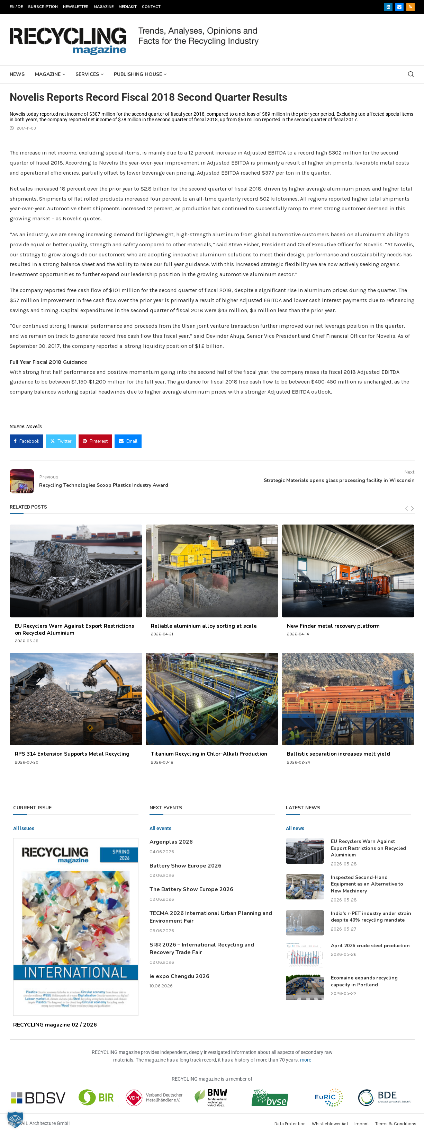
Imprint (361, 1123)
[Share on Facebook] (26, 441)
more (305, 1060)
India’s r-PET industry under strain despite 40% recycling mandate (371, 917)
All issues (23, 828)
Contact (151, 6)
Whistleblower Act (330, 1123)
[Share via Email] (128, 441)
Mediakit (128, 6)
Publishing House (138, 74)
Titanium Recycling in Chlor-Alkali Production (209, 753)
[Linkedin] (388, 7)
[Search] (411, 74)
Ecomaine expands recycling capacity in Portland (364, 981)
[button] (15, 1120)
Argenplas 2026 (171, 842)
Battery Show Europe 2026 (186, 866)
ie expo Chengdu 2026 (179, 976)
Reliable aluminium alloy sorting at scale (204, 626)
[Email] (399, 7)
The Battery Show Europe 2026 (191, 889)
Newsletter (76, 6)
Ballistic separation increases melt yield (338, 753)
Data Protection (290, 1123)
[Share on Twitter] (61, 441)
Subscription (43, 6)
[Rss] (410, 7)
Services (87, 74)
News (17, 74)
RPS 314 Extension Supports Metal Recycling (72, 753)
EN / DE (16, 6)
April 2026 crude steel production (370, 945)
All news (295, 828)
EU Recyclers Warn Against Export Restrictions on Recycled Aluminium (368, 848)
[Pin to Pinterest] (95, 441)
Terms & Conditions (395, 1123)
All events (160, 828)
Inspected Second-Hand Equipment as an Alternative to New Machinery (367, 884)
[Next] (412, 508)
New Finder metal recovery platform (333, 626)
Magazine (104, 6)
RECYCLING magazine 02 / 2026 (55, 1025)
